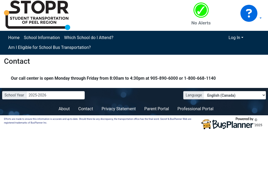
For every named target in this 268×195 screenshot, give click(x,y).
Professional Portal (195, 108)
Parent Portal (156, 108)
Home (14, 37)
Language (194, 95)
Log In (234, 37)
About (64, 108)
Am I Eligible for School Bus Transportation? (49, 47)
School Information (42, 37)
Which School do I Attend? (88, 37)
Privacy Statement (118, 108)
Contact (85, 108)
